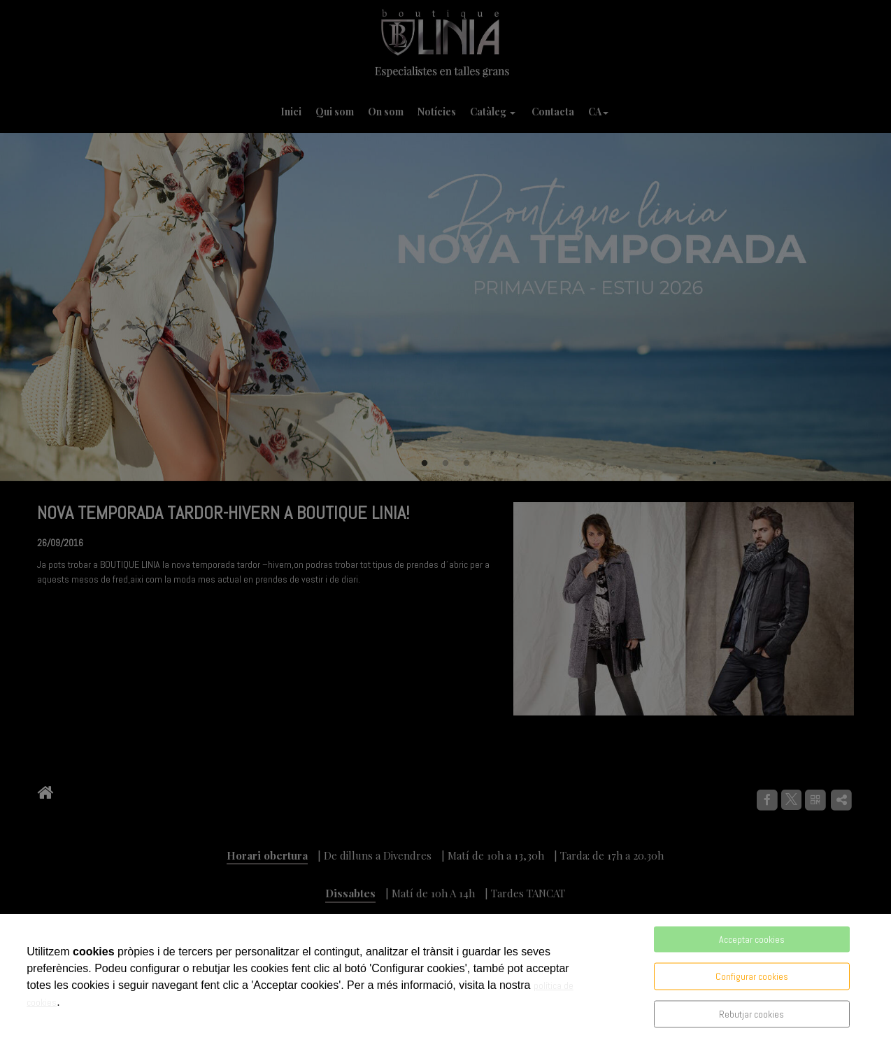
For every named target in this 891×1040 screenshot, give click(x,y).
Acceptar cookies (752, 939)
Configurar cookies (751, 976)
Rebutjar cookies (751, 1014)
